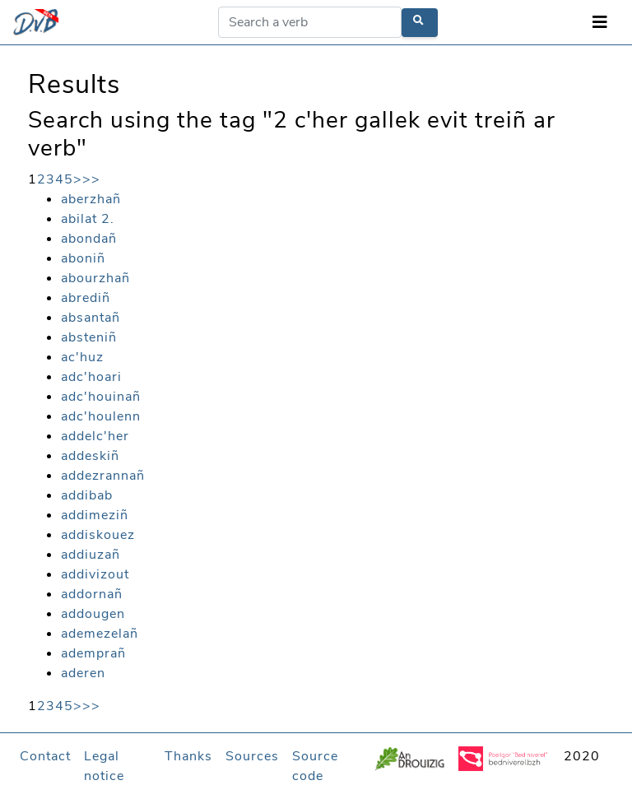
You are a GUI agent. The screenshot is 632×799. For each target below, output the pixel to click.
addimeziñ (94, 515)
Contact (45, 756)
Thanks (188, 756)
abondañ (89, 239)
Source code (315, 766)
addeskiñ (90, 456)
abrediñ (85, 298)
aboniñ (83, 258)
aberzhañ (91, 199)
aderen (83, 673)
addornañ (92, 594)
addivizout (95, 574)
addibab (87, 495)
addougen (93, 614)
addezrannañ (103, 476)
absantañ (90, 318)
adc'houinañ (101, 397)
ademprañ (93, 653)
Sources (252, 756)
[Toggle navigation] (600, 22)
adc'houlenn (101, 416)
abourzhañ (95, 278)
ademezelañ (99, 634)
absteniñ (89, 337)
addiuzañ (90, 555)
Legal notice (104, 766)
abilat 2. (87, 219)
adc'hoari (91, 377)
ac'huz (82, 357)
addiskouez (98, 535)
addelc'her (95, 436)
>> (91, 179)
